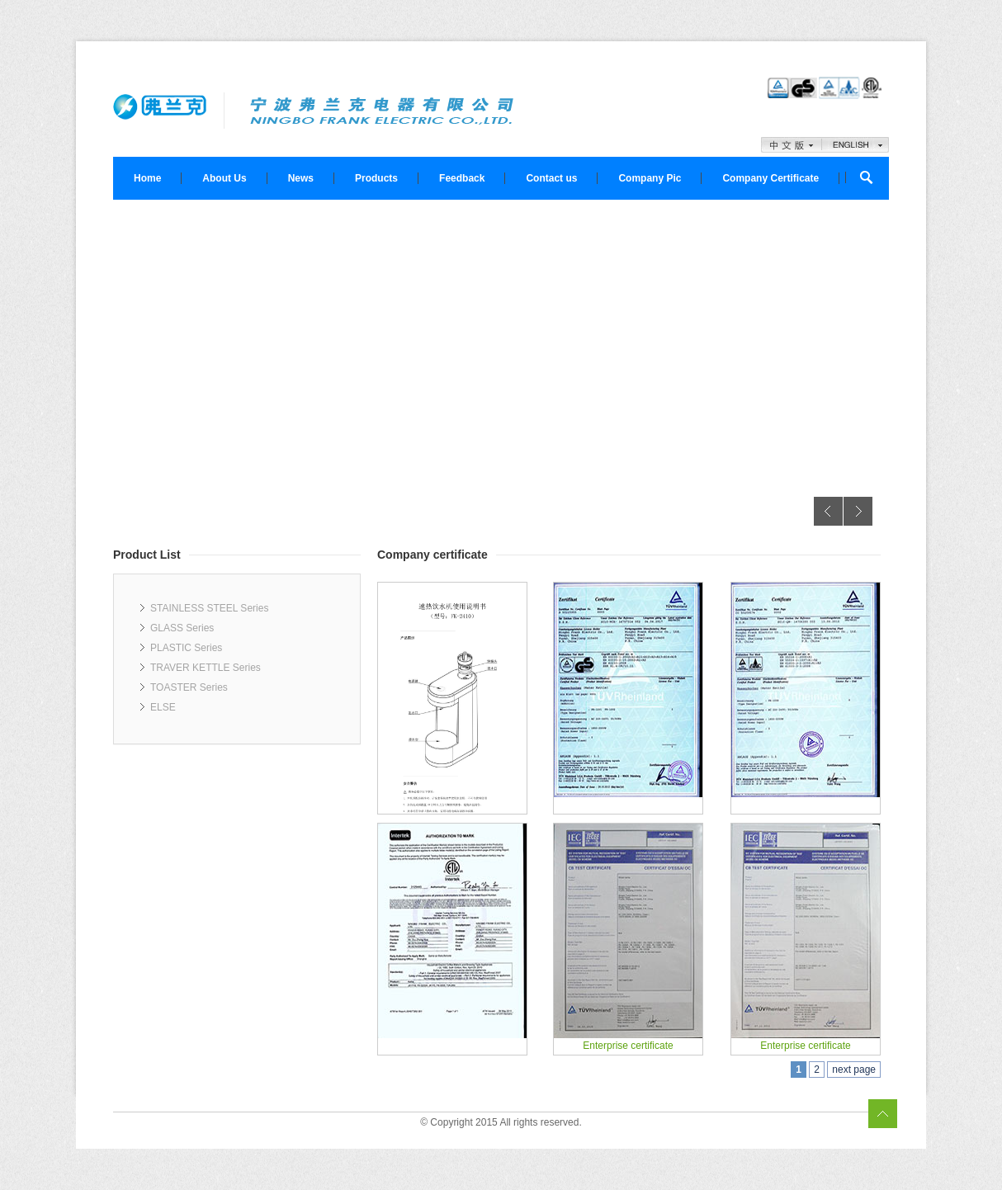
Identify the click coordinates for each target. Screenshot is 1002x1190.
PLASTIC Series (186, 648)
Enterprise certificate (628, 1045)
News (301, 178)
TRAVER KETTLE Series (205, 667)
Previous (828, 511)
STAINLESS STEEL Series (209, 608)
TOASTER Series (189, 687)
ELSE (163, 707)
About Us (224, 178)
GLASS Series (182, 628)
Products (376, 178)
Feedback (461, 178)
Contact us (551, 178)
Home (147, 178)
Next (858, 511)
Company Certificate (770, 178)
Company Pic (649, 178)
